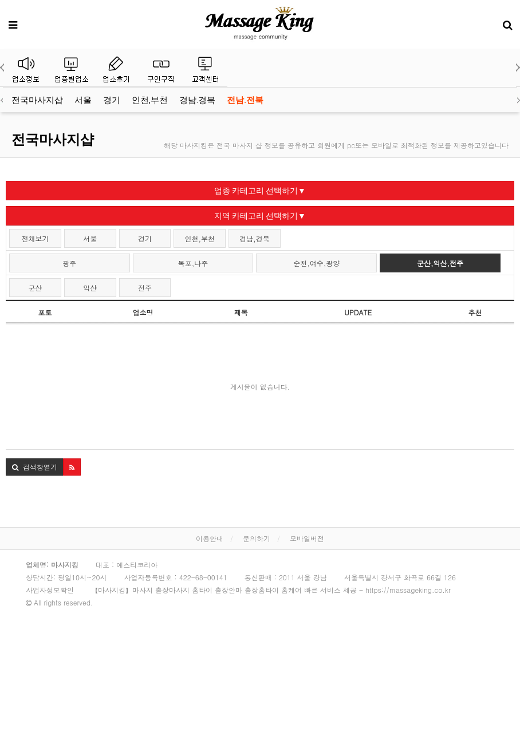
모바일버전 (307, 538)
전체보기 (35, 238)
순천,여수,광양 (316, 263)
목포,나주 (193, 263)
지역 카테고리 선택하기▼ (260, 215)
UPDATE (358, 312)
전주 (145, 287)
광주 (69, 263)
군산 (35, 287)
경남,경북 (254, 238)
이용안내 (209, 538)
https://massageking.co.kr (408, 590)
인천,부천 (150, 100)
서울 (83, 100)
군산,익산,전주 (440, 263)
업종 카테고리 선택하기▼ (260, 190)
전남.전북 (245, 100)
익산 (90, 287)
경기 (111, 100)
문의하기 (256, 538)
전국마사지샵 (37, 100)
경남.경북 (197, 100)
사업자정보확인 (50, 590)
